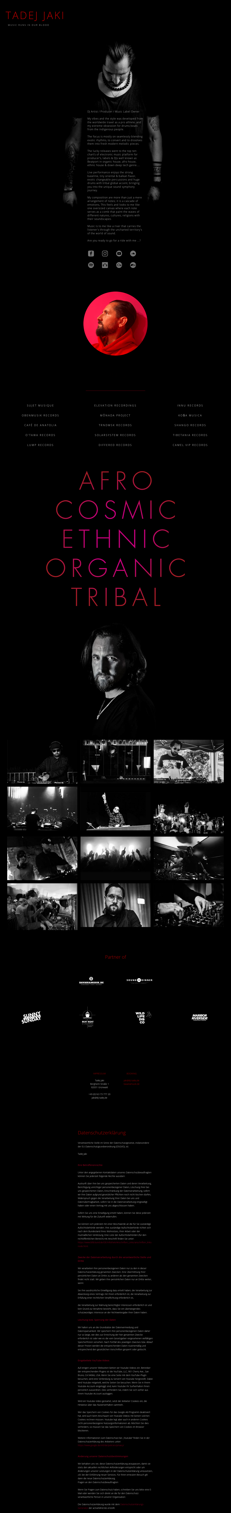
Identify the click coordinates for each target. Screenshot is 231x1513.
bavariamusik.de (132, 1083)
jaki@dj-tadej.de (131, 1080)
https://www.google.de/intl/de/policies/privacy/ (101, 1445)
